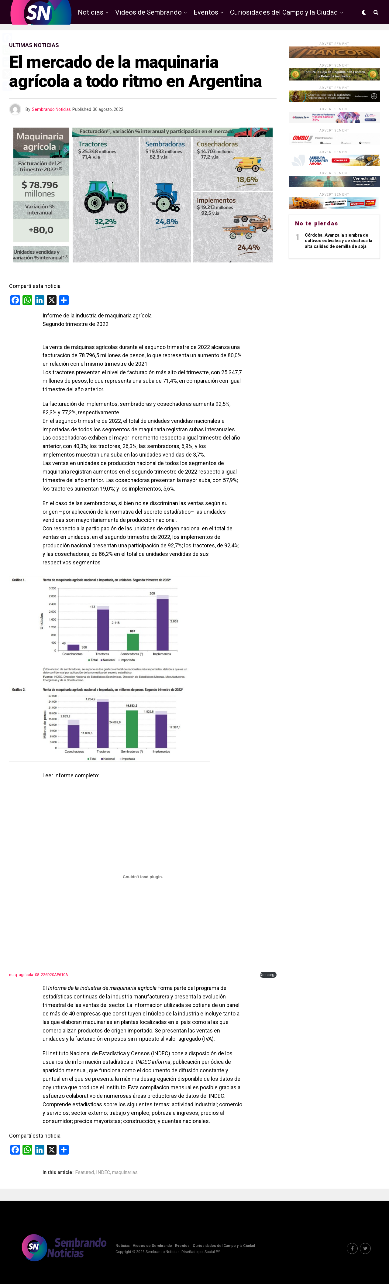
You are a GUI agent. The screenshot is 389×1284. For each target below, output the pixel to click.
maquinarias (125, 1172)
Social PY (212, 1252)
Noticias (90, 12)
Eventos (206, 12)
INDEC (103, 1172)
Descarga (268, 974)
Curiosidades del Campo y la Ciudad (284, 12)
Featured (84, 1172)
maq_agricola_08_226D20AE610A (38, 974)
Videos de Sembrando (148, 12)
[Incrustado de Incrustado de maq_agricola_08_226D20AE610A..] (143, 877)
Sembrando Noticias (51, 109)
